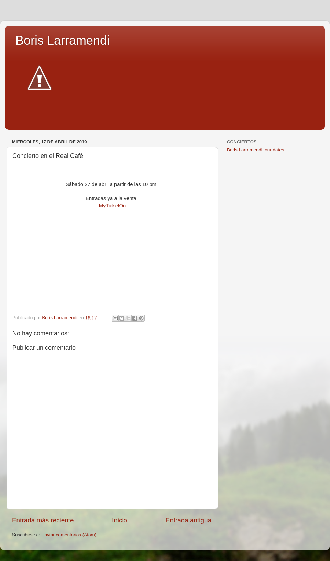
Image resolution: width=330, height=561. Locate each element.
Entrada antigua (188, 520)
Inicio (119, 520)
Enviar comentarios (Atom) (69, 534)
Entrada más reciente (43, 520)
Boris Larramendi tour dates (255, 149)
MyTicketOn (112, 205)
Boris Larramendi (62, 40)
